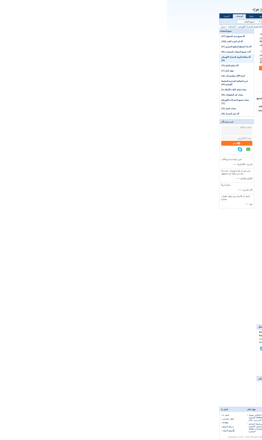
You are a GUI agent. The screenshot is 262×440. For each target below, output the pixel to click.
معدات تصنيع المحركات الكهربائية (68, 100)
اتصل (70, 143)
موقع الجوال (62, 430)
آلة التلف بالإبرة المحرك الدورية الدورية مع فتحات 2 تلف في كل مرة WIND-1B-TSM (130, 429)
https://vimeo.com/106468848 (194, 134)
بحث (136, 22)
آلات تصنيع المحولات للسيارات (71, 52)
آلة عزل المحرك (65, 114)
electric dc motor (153, 319)
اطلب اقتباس (61, 419)
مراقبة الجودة (117, 16)
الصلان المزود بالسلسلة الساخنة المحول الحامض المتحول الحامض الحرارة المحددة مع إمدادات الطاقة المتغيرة (96, 428)
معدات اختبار (63, 108)
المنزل (59, 16)
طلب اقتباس (113, 7)
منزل (56, 27)
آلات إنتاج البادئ (65, 65)
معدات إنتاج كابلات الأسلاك (68, 89)
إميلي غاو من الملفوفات (152, 309)
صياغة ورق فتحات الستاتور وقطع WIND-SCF (187, 309)
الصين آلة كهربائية (177, 437)
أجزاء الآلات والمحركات (68, 76)
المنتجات (72, 16)
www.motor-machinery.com (188, 218)
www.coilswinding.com (155, 218)
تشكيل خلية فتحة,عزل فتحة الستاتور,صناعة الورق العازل (186, 319)
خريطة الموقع (61, 426)
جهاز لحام (62, 71)
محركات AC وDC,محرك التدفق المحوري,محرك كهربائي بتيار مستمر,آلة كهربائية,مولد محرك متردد (161, 315)
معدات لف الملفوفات (67, 95)
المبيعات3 (188, 206)
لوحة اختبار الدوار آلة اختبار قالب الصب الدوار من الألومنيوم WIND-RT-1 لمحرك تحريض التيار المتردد (165, 417)
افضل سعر (165, 89)
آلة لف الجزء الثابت (67, 41)
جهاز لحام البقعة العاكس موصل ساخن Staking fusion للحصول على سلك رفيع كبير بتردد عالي (95, 417)
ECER (160, 437)
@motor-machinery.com (171, 206)
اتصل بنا (133, 16)
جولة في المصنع (99, 16)
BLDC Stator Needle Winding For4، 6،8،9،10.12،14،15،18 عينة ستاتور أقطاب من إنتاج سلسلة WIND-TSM (131, 419)
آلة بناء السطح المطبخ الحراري (71, 46)
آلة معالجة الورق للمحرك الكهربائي (85, 27)
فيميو (136, 309)
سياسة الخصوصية (193, 437)
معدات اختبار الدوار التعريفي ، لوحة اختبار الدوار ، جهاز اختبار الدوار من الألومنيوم (164, 426)
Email (104, 7)
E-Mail (58, 423)
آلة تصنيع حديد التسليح (68, 36)
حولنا (84, 16)
